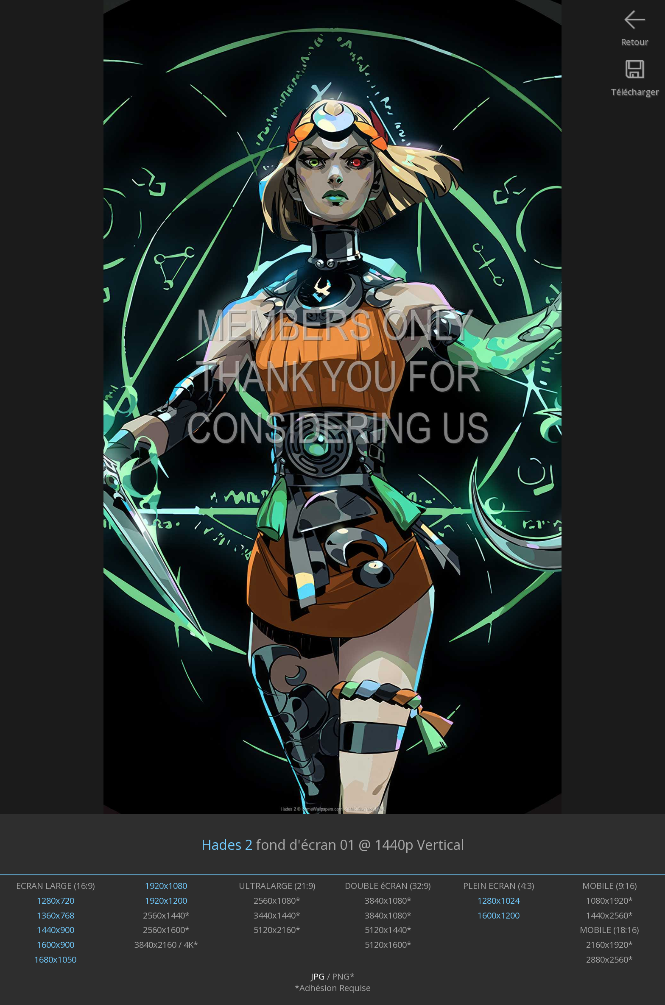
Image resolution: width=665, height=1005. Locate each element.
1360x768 (55, 915)
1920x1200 (166, 900)
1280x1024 (499, 900)
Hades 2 (226, 844)
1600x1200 (499, 915)
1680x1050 (55, 959)
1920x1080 (166, 885)
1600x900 (55, 944)
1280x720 (55, 900)
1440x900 (55, 929)
